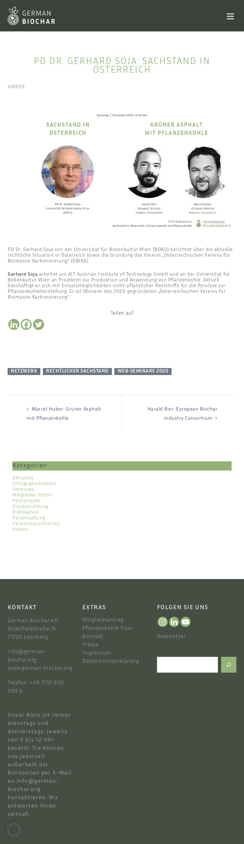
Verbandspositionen (35, 524)
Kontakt (93, 636)
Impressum (96, 653)
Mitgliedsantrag (103, 620)
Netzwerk (24, 371)
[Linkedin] (13, 324)
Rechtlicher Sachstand (77, 371)
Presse (90, 645)
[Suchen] (228, 665)
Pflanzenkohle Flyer (107, 628)
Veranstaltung (28, 518)
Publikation (25, 513)
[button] (14, 830)
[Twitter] (38, 324)
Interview (23, 490)
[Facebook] (26, 324)
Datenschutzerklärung (110, 661)
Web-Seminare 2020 (143, 371)
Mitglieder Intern (32, 495)
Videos (16, 87)
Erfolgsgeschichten (34, 484)
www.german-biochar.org (40, 668)
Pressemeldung (30, 507)
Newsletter (171, 636)
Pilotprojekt (26, 501)
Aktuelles (23, 478)
